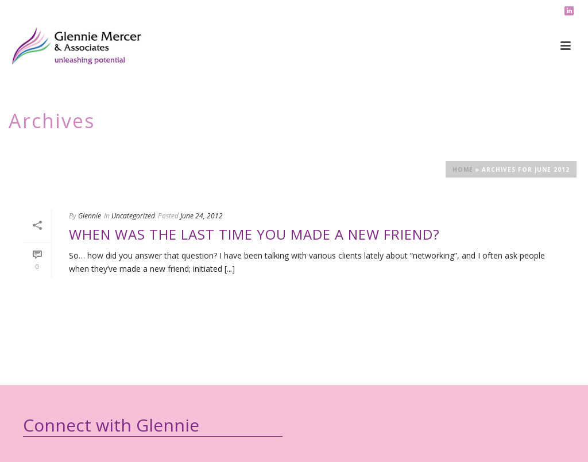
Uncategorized (133, 216)
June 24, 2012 (201, 216)
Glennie (89, 216)
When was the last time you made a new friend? (254, 234)
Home (462, 169)
